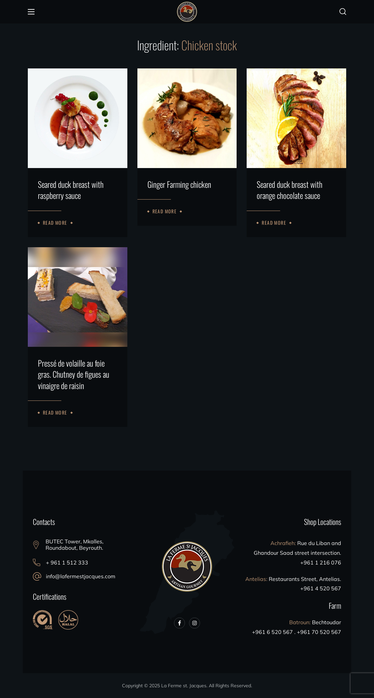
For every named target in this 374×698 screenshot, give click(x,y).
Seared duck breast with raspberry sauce (71, 190)
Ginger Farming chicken (179, 184)
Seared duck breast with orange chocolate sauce (289, 190)
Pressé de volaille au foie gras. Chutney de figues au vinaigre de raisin (73, 374)
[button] (342, 11)
